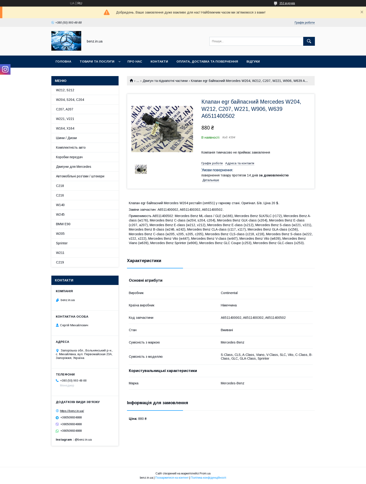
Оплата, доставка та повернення (207, 61)
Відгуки (253, 61)
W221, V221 (65, 119)
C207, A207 (64, 109)
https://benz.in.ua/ (72, 411)
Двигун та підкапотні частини (165, 81)
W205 (60, 233)
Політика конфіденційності (208, 477)
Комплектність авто (71, 147)
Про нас (134, 61)
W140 (60, 205)
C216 (60, 195)
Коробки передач (69, 157)
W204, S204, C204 (70, 100)
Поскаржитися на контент (172, 477)
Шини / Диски (66, 138)
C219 (60, 262)
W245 (60, 214)
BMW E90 (63, 224)
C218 (60, 186)
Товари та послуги (97, 61)
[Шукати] (309, 41)
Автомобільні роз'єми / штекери (80, 176)
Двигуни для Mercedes (73, 166)
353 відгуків (287, 3)
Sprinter (62, 243)
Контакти (159, 61)
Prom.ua (205, 473)
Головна (63, 61)
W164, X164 (65, 128)
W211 (60, 253)
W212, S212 (65, 90)
